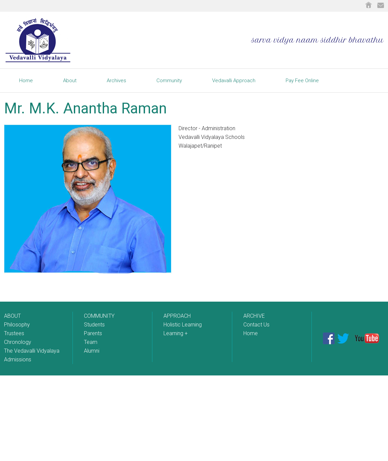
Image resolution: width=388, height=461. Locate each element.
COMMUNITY (99, 316)
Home (26, 81)
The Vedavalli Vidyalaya (31, 351)
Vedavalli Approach (233, 81)
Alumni (91, 351)
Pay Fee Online (302, 81)
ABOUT (12, 316)
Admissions (17, 359)
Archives (116, 81)
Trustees (14, 333)
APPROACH (177, 316)
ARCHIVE (254, 316)
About (70, 81)
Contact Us (256, 324)
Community (169, 81)
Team (90, 342)
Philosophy (17, 324)
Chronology (17, 342)
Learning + (175, 333)
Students (94, 324)
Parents (93, 333)
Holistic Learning (182, 324)
